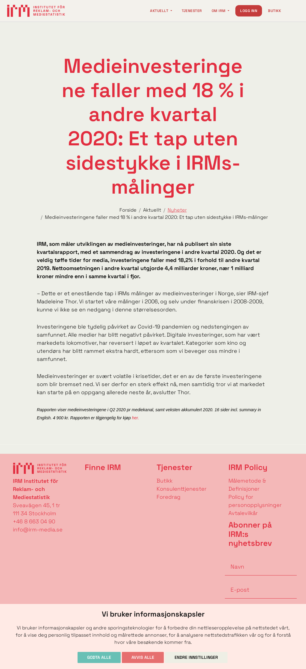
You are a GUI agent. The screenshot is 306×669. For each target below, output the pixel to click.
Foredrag (169, 496)
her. (135, 417)
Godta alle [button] (99, 657)
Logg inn (248, 10)
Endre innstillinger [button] (196, 657)
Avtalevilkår (243, 513)
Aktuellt (159, 10)
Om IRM (219, 10)
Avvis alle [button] (142, 657)
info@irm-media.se (38, 529)
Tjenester (192, 10)
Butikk (274, 10)
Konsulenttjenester (182, 488)
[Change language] (293, 11)
